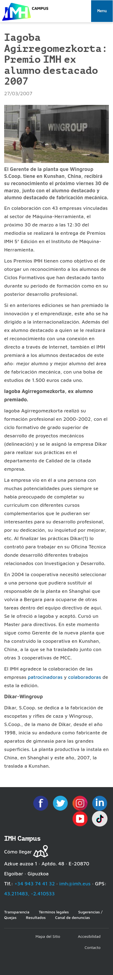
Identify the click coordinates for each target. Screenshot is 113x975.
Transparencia (16, 912)
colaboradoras (84, 677)
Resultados (35, 917)
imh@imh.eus (75, 883)
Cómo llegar (18, 852)
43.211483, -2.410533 (29, 893)
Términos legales (54, 912)
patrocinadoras (45, 677)
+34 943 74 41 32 (34, 883)
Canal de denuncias (72, 917)
